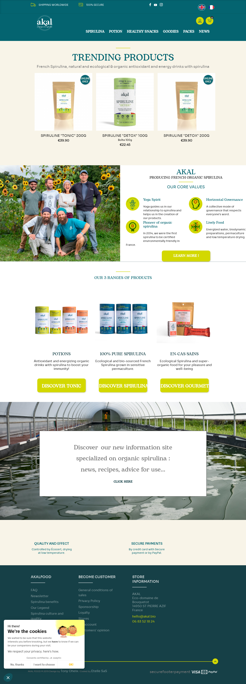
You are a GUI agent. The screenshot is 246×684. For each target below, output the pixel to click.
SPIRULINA (95, 31)
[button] (8, 677)
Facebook (150, 4)
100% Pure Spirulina (123, 354)
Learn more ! (186, 256)
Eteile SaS (99, 671)
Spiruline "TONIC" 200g (63, 136)
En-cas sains (184, 354)
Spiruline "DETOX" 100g (125, 136)
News (204, 31)
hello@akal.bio (144, 616)
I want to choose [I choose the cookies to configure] (44, 664)
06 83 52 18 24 (143, 621)
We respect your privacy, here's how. (33, 651)
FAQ (34, 590)
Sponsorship (88, 607)
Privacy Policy (89, 601)
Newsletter (40, 596)
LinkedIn (165, 4)
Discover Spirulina (123, 386)
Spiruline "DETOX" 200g (186, 136)
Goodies (171, 31)
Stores (83, 619)
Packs (188, 31)
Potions (61, 354)
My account (87, 625)
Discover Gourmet (184, 386)
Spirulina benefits (45, 602)
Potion (115, 31)
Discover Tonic (61, 386)
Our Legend (40, 608)
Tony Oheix (69, 671)
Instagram (161, 4)
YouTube (155, 4)
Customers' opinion (93, 630)
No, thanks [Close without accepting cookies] (17, 664)
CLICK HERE (123, 481)
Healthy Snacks (142, 31)
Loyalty (84, 613)
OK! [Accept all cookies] (71, 664)
